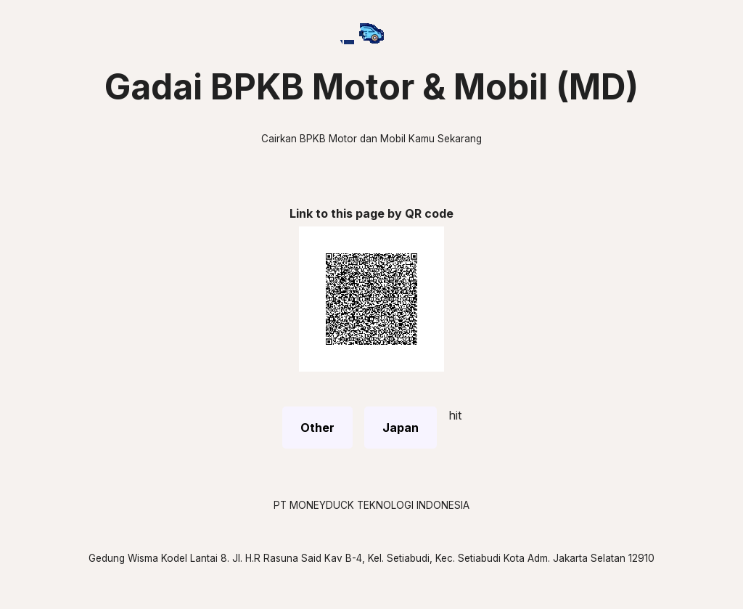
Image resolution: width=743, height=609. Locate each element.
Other (317, 427)
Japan (400, 427)
